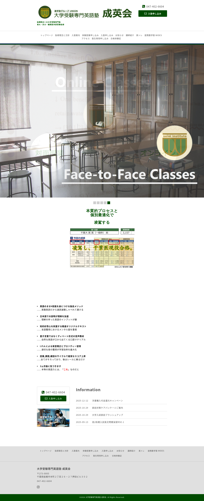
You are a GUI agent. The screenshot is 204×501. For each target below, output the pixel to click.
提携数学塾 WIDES (153, 35)
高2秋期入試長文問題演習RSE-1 (108, 422)
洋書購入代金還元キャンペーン (107, 400)
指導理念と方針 (62, 35)
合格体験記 (116, 38)
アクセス (86, 38)
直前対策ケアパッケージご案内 (107, 407)
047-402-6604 (155, 6)
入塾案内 (76, 35)
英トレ (139, 35)
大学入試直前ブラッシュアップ (107, 414)
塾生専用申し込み (100, 38)
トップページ (46, 35)
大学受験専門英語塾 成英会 (96, 497)
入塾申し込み (107, 35)
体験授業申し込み (90, 35)
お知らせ (119, 35)
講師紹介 (130, 35)
